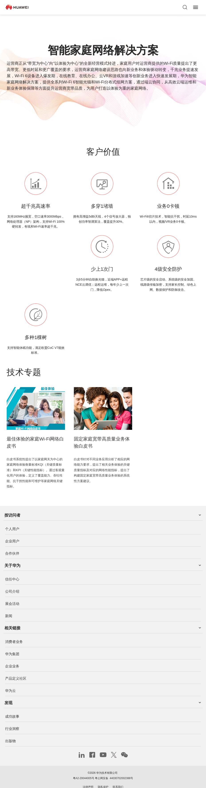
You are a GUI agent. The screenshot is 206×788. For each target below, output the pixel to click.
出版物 (10, 733)
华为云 (10, 683)
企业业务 (12, 658)
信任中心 (12, 571)
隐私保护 (103, 779)
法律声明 (88, 779)
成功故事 (12, 709)
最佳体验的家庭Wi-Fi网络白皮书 (35, 438)
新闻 (8, 608)
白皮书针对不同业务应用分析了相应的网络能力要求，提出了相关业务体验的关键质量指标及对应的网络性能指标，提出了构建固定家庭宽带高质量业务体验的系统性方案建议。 (102, 467)
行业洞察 (12, 721)
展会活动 (12, 596)
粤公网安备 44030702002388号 (114, 770)
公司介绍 (12, 584)
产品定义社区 (15, 671)
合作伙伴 (12, 545)
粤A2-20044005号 (83, 770)
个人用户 (12, 521)
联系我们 (118, 779)
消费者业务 (14, 634)
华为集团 (12, 646)
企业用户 (12, 533)
